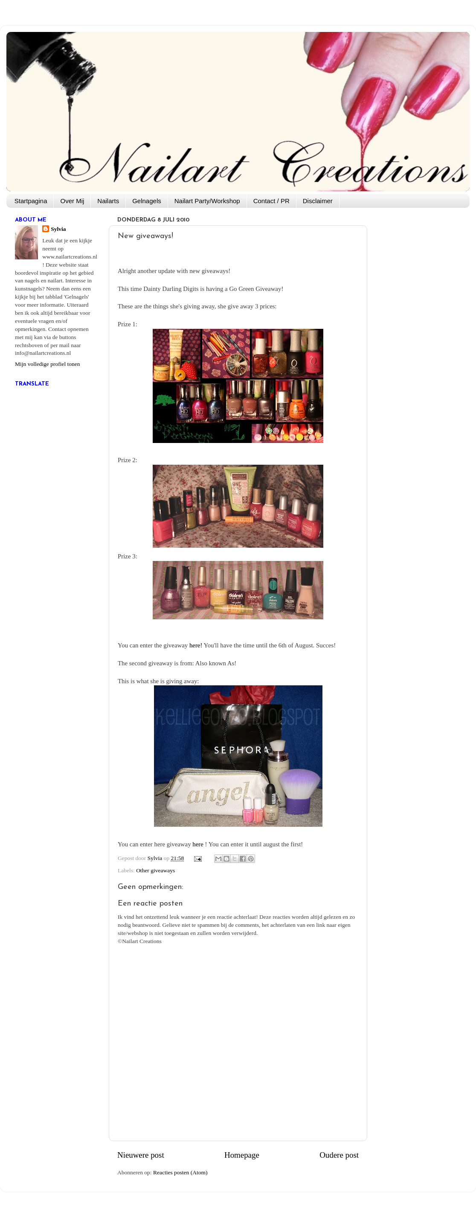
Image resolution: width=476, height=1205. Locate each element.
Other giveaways (155, 870)
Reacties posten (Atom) (180, 1172)
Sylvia (58, 229)
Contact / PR (271, 200)
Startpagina (31, 200)
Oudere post (339, 1154)
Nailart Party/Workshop (207, 200)
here (197, 844)
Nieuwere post (140, 1154)
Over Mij (72, 200)
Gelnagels (146, 200)
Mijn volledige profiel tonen (47, 364)
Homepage (241, 1154)
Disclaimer (318, 200)
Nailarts (108, 200)
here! (196, 645)
